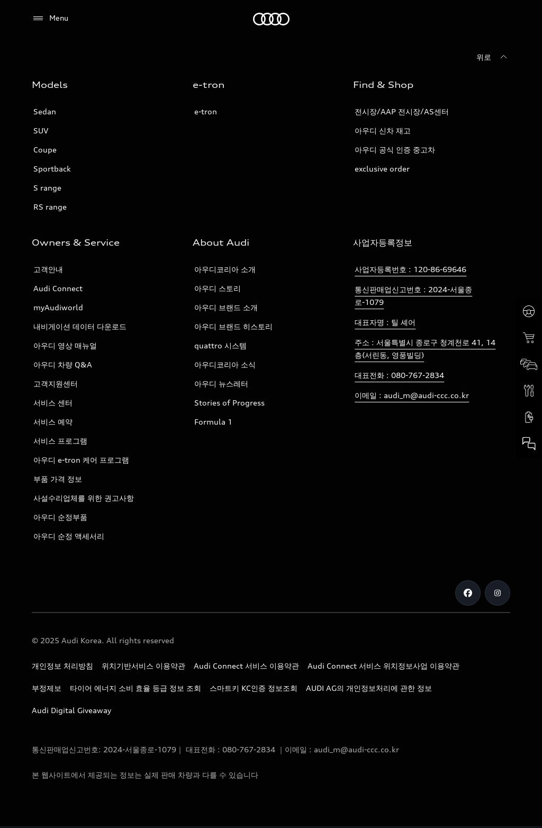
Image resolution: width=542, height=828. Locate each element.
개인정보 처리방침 (62, 665)
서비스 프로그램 (60, 440)
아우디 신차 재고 (383, 130)
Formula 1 (213, 421)
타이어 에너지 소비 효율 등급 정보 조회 (135, 687)
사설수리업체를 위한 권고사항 (83, 497)
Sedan (44, 111)
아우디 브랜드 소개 (226, 307)
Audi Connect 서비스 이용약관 (246, 665)
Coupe (45, 149)
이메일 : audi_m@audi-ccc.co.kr (412, 395)
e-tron (205, 111)
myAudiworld (58, 307)
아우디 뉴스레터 (221, 383)
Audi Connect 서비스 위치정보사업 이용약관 (383, 665)
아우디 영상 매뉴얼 (65, 345)
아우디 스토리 (217, 288)
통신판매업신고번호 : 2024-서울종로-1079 (413, 296)
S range (47, 187)
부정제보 (46, 687)
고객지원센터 (55, 383)
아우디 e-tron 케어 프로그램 (81, 459)
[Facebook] (468, 593)
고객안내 (48, 269)
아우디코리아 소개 (225, 269)
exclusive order (382, 168)
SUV (40, 130)
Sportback (52, 168)
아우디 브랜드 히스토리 (233, 326)
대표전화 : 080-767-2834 (399, 375)
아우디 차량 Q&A (62, 364)
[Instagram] (497, 593)
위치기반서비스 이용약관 (143, 665)
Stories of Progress (229, 402)
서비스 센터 (53, 402)
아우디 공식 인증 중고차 (395, 149)
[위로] (493, 57)
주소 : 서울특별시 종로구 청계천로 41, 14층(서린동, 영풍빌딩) (425, 348)
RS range (50, 206)
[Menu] (50, 18)
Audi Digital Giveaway (71, 710)
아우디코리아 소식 (225, 364)
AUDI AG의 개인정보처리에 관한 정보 (369, 687)
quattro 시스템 (220, 345)
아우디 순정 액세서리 (68, 536)
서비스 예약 (53, 421)
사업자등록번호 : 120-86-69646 (410, 269)
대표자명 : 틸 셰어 (385, 322)
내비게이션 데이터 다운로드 (80, 326)
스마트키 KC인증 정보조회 (253, 687)
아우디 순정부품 (60, 516)
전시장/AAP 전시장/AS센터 (402, 111)
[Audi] (271, 19)
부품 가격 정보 (57, 478)
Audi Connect (58, 288)
